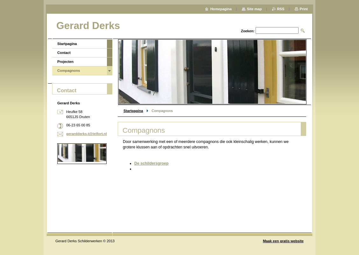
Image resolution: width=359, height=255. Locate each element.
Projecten (65, 62)
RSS (281, 9)
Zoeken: (248, 31)
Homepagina (221, 9)
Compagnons (68, 70)
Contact (64, 53)
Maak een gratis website (283, 241)
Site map (254, 9)
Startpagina (133, 111)
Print (304, 9)
